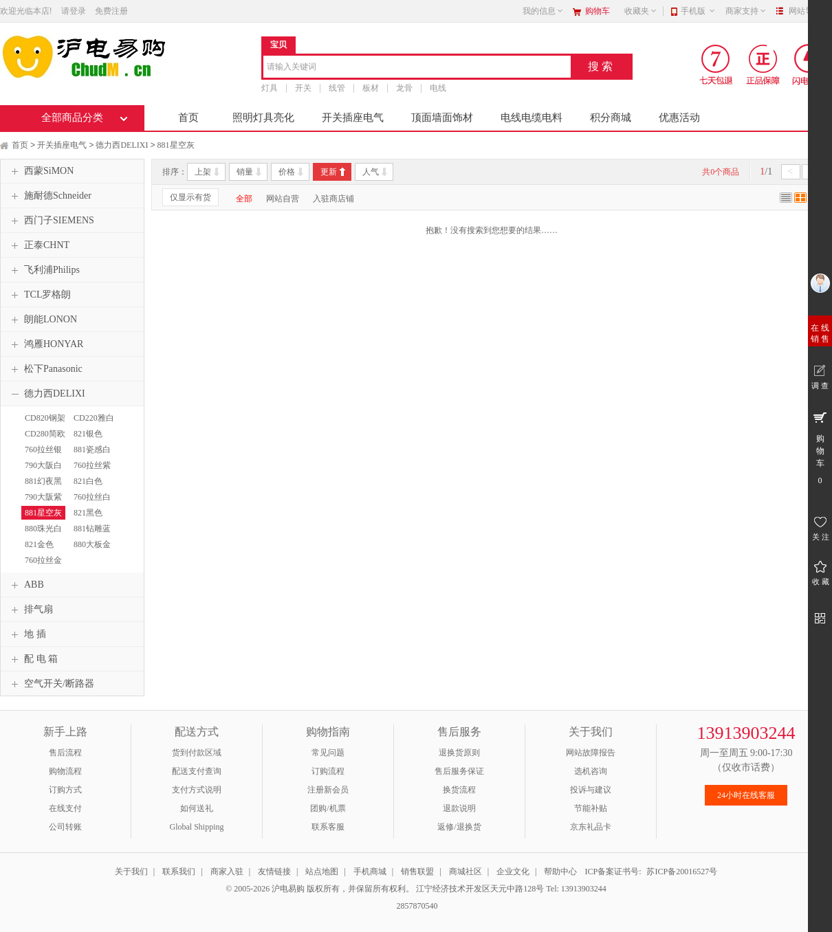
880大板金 (92, 544)
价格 (286, 172)
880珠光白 (43, 528)
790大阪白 (43, 465)
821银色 (88, 434)
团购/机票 (327, 808)
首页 (188, 117)
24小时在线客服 (746, 795)
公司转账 (65, 827)
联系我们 (178, 871)
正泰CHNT (38, 245)
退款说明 (459, 808)
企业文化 (512, 871)
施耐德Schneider (49, 195)
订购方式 (65, 790)
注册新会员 (328, 790)
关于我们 (131, 871)
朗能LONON (42, 319)
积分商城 (610, 117)
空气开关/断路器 (51, 683)
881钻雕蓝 (92, 528)
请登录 (73, 11)
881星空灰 (176, 145)
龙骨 (404, 88)
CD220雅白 (94, 418)
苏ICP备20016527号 (681, 871)
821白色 (88, 481)
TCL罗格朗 (39, 294)
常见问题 (327, 752)
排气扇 (30, 609)
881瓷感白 (92, 449)
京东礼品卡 (590, 827)
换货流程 (459, 790)
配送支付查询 (196, 771)
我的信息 (543, 11)
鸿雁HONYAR (45, 344)
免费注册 (111, 11)
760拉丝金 (43, 560)
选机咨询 (590, 771)
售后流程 (65, 752)
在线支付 (65, 808)
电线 (438, 88)
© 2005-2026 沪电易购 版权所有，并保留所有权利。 (320, 889)
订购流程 (327, 771)
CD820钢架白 (43, 424)
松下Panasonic (45, 369)
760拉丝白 (92, 497)
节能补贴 (590, 808)
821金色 (39, 544)
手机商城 (369, 871)
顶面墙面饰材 (442, 117)
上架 (203, 172)
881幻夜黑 (43, 481)
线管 (337, 88)
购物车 (597, 11)
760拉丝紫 (92, 465)
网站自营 (282, 198)
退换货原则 (459, 752)
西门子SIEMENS (51, 220)
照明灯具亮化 (263, 117)
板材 (370, 88)
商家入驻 (226, 871)
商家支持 (746, 11)
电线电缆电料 (531, 117)
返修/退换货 (459, 827)
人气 (370, 172)
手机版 (698, 11)
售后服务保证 (459, 771)
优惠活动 (679, 117)
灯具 (269, 88)
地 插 (27, 634)
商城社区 (465, 871)
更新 (328, 172)
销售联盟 (417, 871)
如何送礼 (196, 808)
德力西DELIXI (122, 145)
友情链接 (274, 871)
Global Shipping (196, 827)
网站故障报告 (590, 752)
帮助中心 (560, 871)
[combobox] (417, 68)
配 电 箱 (33, 659)
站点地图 (321, 871)
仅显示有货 (190, 197)
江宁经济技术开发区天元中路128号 (481, 889)
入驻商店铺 (333, 198)
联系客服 (327, 827)
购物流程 (65, 771)
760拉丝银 (43, 449)
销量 (245, 172)
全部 (244, 198)
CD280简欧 (45, 434)
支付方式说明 (196, 790)
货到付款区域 (196, 752)
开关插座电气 (353, 117)
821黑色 (88, 513)
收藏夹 (640, 11)
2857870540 (416, 906)
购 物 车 (820, 447)
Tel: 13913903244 (576, 889)
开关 (303, 88)
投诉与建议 (590, 790)
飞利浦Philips (44, 270)
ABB (26, 584)
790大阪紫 (43, 497)
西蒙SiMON (41, 171)
